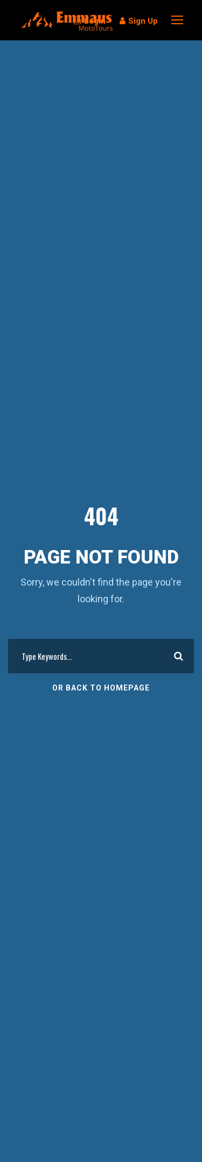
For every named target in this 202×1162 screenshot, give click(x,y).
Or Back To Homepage (101, 688)
